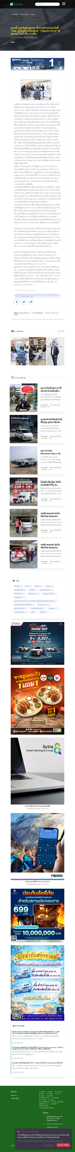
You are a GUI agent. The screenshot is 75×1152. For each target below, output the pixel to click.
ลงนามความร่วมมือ (20, 612)
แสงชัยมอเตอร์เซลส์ (46, 590)
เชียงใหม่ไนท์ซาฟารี (20, 608)
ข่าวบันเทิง (50, 1096)
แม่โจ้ (33, 612)
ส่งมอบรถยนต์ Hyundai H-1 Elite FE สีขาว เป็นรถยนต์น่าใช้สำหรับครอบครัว (35, 601)
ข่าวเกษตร (42, 1096)
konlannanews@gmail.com (54, 1124)
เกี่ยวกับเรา (14, 1095)
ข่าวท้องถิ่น (42, 1092)
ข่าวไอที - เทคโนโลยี (57, 1102)
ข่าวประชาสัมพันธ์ (17, 37)
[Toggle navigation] (63, 3)
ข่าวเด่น (57, 1094)
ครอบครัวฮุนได (19, 597)
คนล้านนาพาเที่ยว (44, 1106)
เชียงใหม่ (17, 586)
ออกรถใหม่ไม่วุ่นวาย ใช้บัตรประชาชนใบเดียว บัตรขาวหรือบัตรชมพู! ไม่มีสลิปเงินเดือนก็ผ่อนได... (51, 389)
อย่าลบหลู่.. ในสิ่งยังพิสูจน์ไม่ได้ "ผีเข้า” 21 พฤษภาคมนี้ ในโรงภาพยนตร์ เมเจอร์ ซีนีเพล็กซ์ (37, 1063)
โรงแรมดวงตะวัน (44, 605)
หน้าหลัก (14, 14)
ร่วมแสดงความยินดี (49, 593)
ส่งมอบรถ (49, 586)
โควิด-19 (38, 586)
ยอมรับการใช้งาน (63, 1145)
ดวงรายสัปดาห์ (53, 1104)
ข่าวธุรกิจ (50, 1092)
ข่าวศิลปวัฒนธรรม (44, 1098)
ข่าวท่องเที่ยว (55, 1098)
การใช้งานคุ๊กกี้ (15, 1098)
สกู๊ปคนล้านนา (43, 1104)
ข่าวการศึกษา (59, 1092)
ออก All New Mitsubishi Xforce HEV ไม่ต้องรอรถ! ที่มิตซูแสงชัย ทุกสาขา (51, 452)
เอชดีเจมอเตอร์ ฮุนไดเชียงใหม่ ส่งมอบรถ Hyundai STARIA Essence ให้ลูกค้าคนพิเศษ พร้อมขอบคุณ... (50, 515)
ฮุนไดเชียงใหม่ (19, 593)
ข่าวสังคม (51, 1100)
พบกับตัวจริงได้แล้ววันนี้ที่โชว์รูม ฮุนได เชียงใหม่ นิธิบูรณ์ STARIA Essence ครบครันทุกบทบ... (51, 421)
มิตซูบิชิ (33, 590)
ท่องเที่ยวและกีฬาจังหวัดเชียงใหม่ (24, 605)
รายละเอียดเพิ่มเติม (48, 1145)
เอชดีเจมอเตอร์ (33, 593)
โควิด (28, 586)
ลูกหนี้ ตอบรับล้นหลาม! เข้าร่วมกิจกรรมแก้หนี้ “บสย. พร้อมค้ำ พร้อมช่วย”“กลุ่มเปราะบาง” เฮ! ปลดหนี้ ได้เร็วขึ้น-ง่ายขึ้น (37, 296)
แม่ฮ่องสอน (53, 608)
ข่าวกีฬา (41, 1094)
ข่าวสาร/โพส (24, 14)
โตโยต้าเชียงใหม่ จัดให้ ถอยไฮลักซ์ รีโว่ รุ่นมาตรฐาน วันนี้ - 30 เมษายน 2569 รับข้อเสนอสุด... (51, 483)
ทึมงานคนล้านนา (24, 313)
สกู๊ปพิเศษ (44, 612)
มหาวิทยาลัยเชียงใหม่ (38, 608)
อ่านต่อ (32, 14)
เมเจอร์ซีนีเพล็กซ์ (20, 590)
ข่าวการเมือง (42, 1100)
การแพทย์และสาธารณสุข (46, 1108)
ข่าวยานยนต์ (49, 1094)
